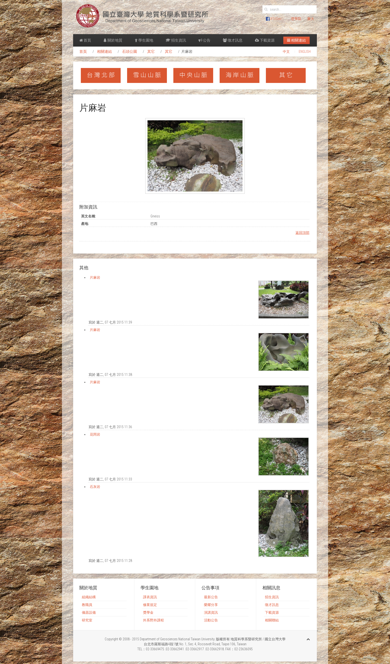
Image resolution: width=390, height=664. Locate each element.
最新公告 (211, 597)
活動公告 (211, 620)
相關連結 (296, 40)
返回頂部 (302, 233)
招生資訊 (176, 40)
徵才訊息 (233, 40)
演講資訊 (211, 612)
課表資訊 (150, 597)
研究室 (87, 620)
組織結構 (89, 597)
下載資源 (265, 40)
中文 (286, 52)
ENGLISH (305, 52)
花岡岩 (95, 434)
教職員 (87, 605)
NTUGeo (274, 19)
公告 (204, 40)
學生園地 (144, 40)
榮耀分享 (211, 605)
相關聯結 (272, 620)
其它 (151, 51)
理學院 (296, 19)
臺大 (310, 19)
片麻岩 (95, 277)
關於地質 (112, 40)
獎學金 (148, 612)
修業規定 (150, 605)
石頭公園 (129, 51)
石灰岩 (95, 487)
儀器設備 (89, 612)
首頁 (85, 40)
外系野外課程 (153, 620)
